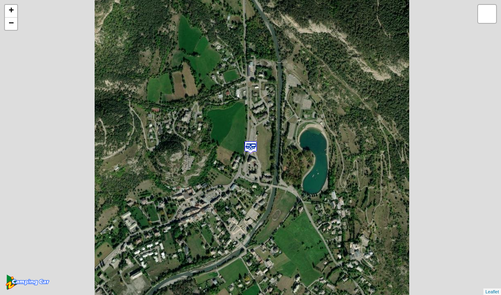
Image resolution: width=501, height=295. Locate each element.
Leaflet (492, 291)
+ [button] (11, 11)
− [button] (11, 24)
